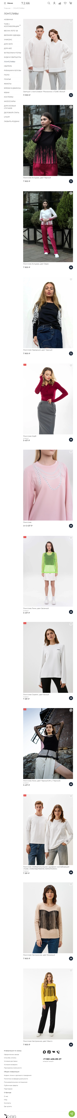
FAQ (5, 1100)
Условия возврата (10, 1064)
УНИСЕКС (8, 40)
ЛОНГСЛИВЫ (9, 62)
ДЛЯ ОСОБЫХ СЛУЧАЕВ (10, 107)
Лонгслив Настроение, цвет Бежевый (39, 955)
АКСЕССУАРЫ (10, 101)
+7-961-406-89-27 (52, 1059)
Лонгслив (27, 522)
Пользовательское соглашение (15, 1082)
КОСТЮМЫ (8, 97)
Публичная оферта (11, 1085)
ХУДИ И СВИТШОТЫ (12, 57)
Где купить (8, 1106)
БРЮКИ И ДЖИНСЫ (12, 88)
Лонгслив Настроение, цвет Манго (37, 1041)
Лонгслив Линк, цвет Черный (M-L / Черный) (41, 781)
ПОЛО (6, 75)
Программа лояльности (13, 1068)
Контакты (7, 1103)
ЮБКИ (6, 92)
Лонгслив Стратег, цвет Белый (36, 695)
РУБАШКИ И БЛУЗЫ (12, 70)
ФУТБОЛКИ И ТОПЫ (12, 53)
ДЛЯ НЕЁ (8, 48)
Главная (7, 8)
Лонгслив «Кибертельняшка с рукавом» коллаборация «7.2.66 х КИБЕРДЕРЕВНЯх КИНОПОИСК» (46, 868)
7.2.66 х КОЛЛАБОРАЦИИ (11, 25)
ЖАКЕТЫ (7, 84)
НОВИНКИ (8, 19)
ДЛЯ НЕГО (8, 44)
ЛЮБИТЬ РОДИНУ (11, 121)
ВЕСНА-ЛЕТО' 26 (11, 31)
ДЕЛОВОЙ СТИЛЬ (11, 113)
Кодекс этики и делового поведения (17, 1075)
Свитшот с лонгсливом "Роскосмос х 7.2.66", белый (44, 92)
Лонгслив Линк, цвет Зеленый (36, 608)
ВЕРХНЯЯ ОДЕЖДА (12, 35)
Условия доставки (10, 1061)
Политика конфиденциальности (16, 1079)
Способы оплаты (10, 1058)
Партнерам (8, 1089)
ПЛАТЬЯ (7, 79)
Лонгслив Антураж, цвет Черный (37, 178)
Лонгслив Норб (29, 436)
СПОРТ (7, 117)
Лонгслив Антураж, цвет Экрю (36, 264)
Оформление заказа (11, 1054)
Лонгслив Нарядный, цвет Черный (37, 350)
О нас (6, 1096)
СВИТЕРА (8, 66)
